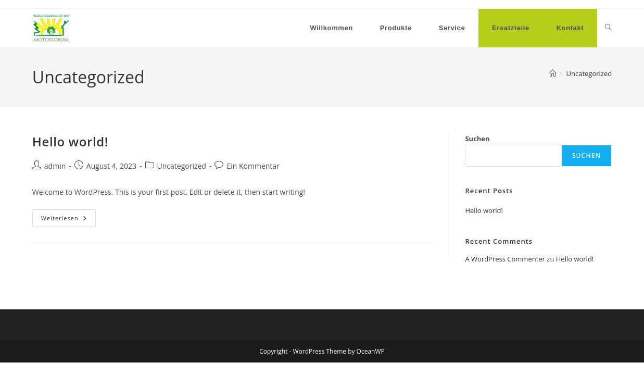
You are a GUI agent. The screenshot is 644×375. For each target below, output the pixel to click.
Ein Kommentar (252, 166)
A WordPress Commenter (505, 259)
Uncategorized (589, 73)
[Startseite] (552, 73)
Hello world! (70, 141)
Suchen (477, 138)
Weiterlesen (68, 220)
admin (55, 166)
